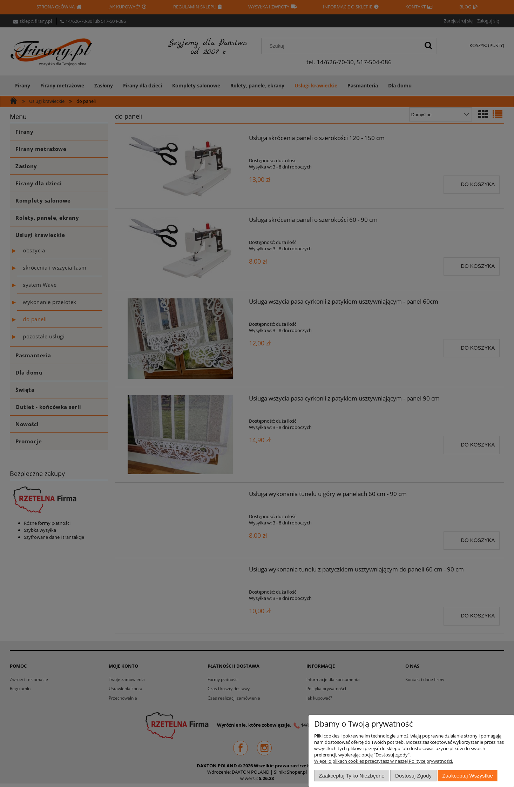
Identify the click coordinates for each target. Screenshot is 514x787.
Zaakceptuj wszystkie (467, 776)
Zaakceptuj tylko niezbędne (351, 776)
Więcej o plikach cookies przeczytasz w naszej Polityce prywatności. (383, 761)
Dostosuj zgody (413, 776)
